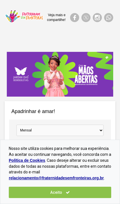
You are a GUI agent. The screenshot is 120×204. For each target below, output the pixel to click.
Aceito (60, 192)
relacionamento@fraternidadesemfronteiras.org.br (56, 178)
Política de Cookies (27, 160)
